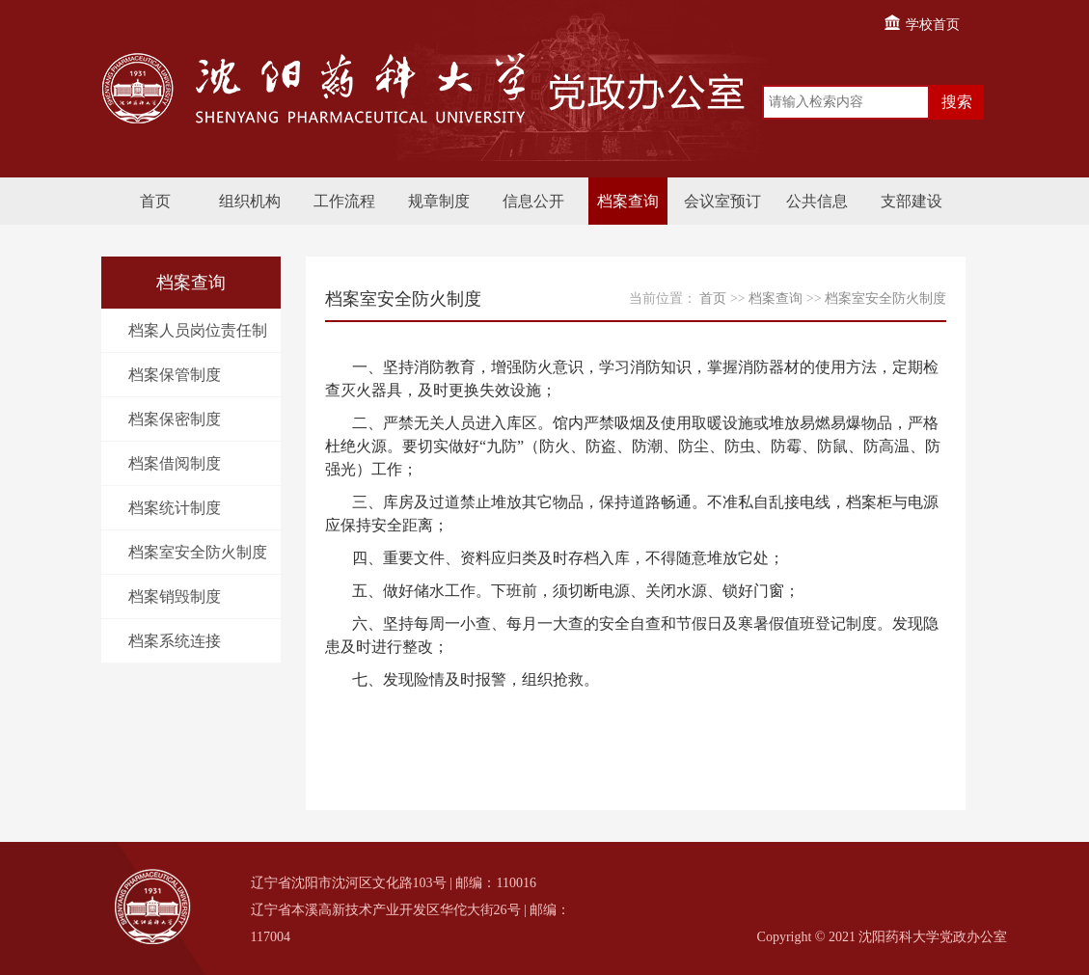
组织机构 (250, 201)
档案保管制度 (174, 374)
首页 (155, 201)
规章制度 (439, 201)
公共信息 (817, 201)
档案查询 (628, 201)
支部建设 (911, 201)
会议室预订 (722, 201)
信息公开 (533, 201)
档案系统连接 (174, 641)
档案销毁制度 (174, 596)
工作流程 (344, 201)
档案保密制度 (174, 419)
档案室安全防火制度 (197, 552)
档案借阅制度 (174, 463)
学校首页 (921, 24)
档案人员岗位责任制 (197, 330)
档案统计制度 (174, 508)
